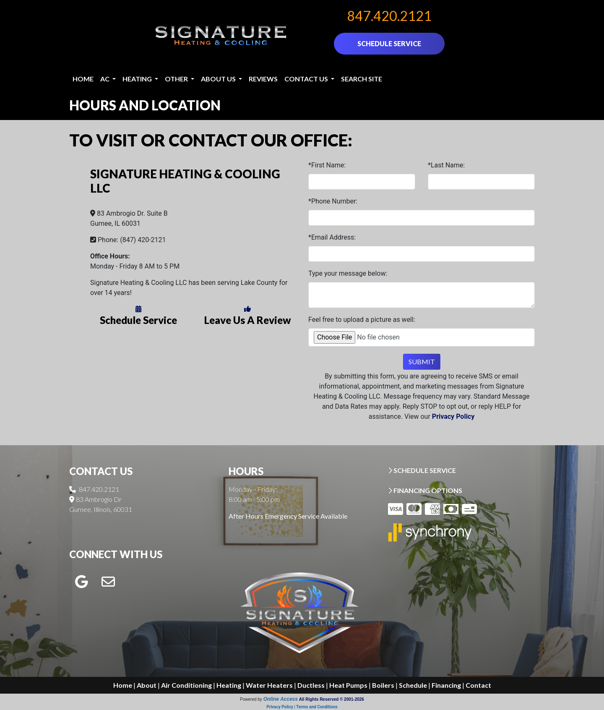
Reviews (263, 79)
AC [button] (105, 79)
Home (83, 79)
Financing (446, 685)
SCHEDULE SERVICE (389, 43)
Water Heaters (269, 685)
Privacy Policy (453, 416)
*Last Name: (446, 165)
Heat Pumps (348, 685)
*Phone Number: (332, 201)
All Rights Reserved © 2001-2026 (331, 699)
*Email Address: (332, 237)
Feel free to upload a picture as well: (361, 320)
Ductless (311, 685)
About (146, 685)
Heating (228, 685)
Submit (422, 361)
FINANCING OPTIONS (425, 490)
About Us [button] (219, 79)
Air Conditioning (186, 685)
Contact (478, 685)
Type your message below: (347, 273)
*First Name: (327, 165)
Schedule (413, 685)
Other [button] (177, 79)
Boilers (383, 685)
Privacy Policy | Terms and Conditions (301, 707)
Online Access (280, 699)
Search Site (361, 79)
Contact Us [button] (306, 79)
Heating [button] (137, 79)
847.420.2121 (389, 16)
